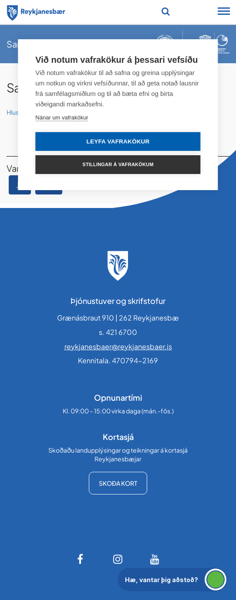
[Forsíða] (36, 11)
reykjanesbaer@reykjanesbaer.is (118, 346)
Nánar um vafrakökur (61, 117)
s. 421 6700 (118, 332)
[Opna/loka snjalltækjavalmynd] (224, 12)
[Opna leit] (165, 11)
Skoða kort (118, 483)
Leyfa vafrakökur (118, 141)
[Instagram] (118, 559)
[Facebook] (81, 559)
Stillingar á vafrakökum (117, 164)
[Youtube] (155, 559)
